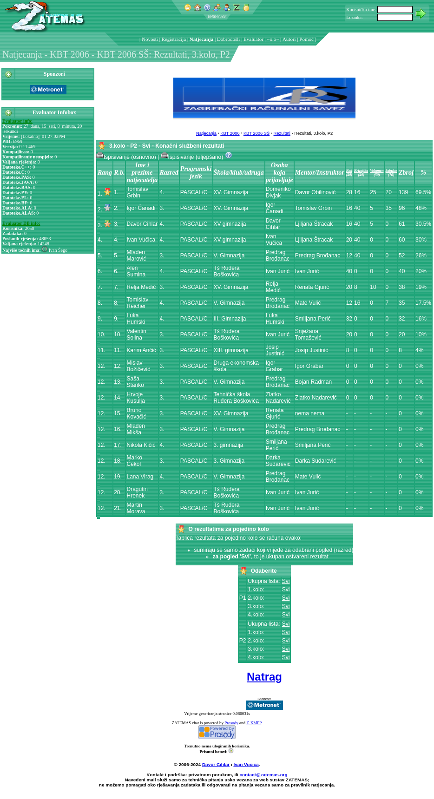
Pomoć (306, 39)
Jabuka (391, 171)
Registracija (174, 39)
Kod (349, 171)
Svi (286, 581)
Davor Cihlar (216, 764)
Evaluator (253, 39)
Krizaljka (361, 171)
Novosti (150, 39)
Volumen (376, 171)
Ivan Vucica (245, 764)
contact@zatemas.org (264, 774)
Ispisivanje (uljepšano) (193, 157)
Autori (289, 39)
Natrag (264, 676)
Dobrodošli (228, 39)
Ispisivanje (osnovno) (127, 157)
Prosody (231, 722)
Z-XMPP (253, 722)
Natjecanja (201, 39)
